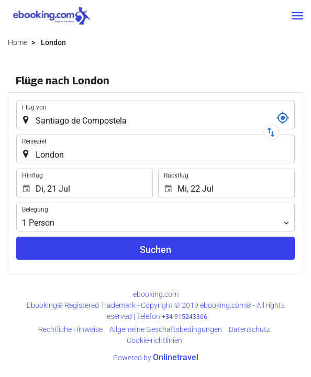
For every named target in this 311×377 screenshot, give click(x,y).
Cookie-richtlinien (154, 340)
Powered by (155, 357)
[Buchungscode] (283, 118)
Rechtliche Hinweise (70, 329)
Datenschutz (249, 329)
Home (17, 42)
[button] (297, 15)
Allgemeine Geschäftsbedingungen (165, 329)
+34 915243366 (184, 316)
